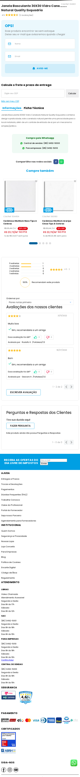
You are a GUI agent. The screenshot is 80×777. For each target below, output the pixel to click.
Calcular (72, 93)
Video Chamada (9, 594)
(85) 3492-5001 (8, 620)
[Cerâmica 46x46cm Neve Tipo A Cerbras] (20, 208)
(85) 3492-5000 (9, 669)
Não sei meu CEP (10, 101)
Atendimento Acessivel (12, 597)
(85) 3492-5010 (8, 643)
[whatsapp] (60, 161)
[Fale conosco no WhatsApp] (74, 763)
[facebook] (54, 161)
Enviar (44, 463)
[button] (33, 243)
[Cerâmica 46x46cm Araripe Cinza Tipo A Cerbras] (59, 208)
